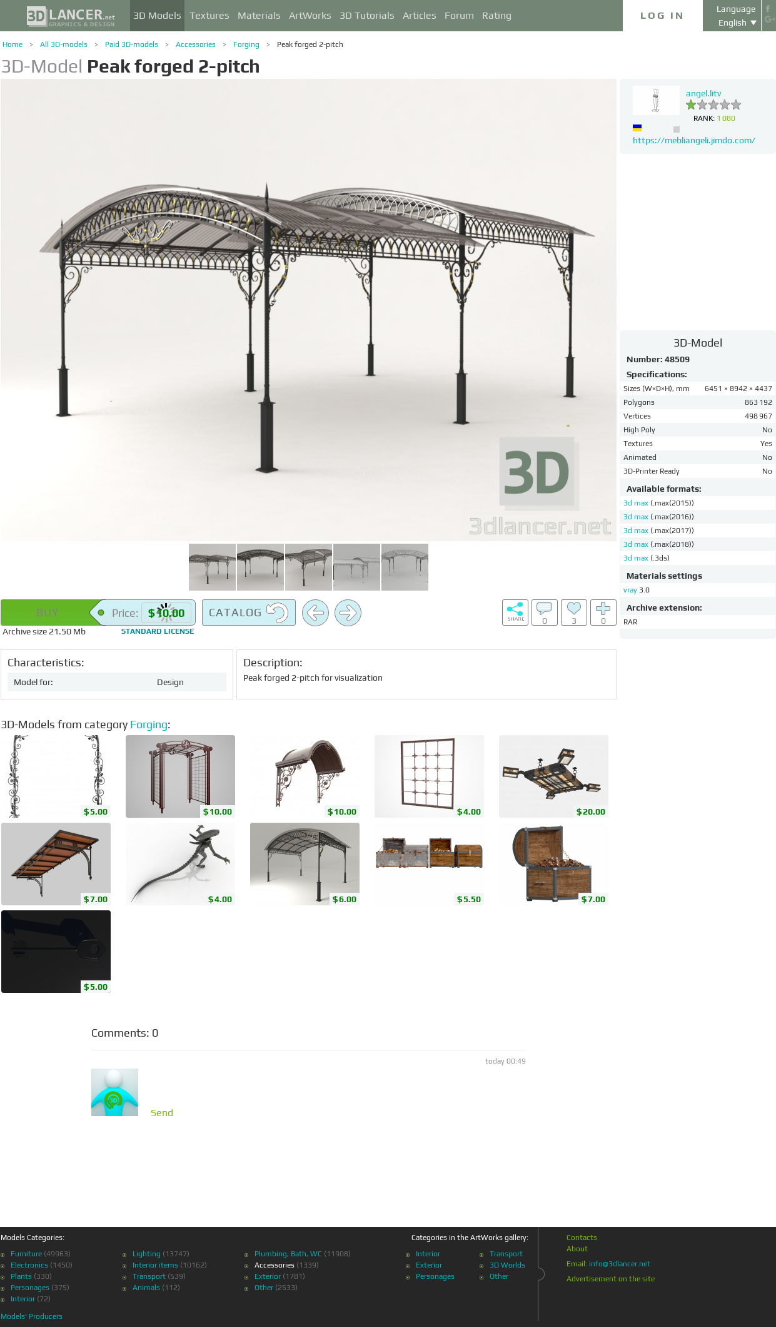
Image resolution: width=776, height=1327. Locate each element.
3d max (636, 503)
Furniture (26, 1253)
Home (13, 44)
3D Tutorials (367, 15)
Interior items (155, 1265)
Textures (209, 15)
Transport (149, 1276)
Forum (459, 15)
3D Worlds (507, 1265)
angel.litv (703, 93)
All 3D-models (64, 44)
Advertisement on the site (611, 1278)
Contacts (582, 1237)
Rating (496, 15)
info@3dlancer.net (619, 1263)
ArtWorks (310, 15)
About (577, 1248)
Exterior (267, 1276)
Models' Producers (32, 1316)
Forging (246, 44)
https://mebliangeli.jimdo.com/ (694, 140)
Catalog (249, 613)
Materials (259, 15)
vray (630, 590)
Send (162, 1113)
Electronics (29, 1265)
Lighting (147, 1253)
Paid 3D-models (131, 44)
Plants (21, 1276)
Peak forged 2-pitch (310, 44)
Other (263, 1287)
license (157, 631)
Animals (146, 1287)
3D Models (157, 15)
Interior (23, 1298)
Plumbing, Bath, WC (288, 1253)
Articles (419, 15)
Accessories (196, 44)
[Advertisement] (698, 241)
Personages (30, 1287)
